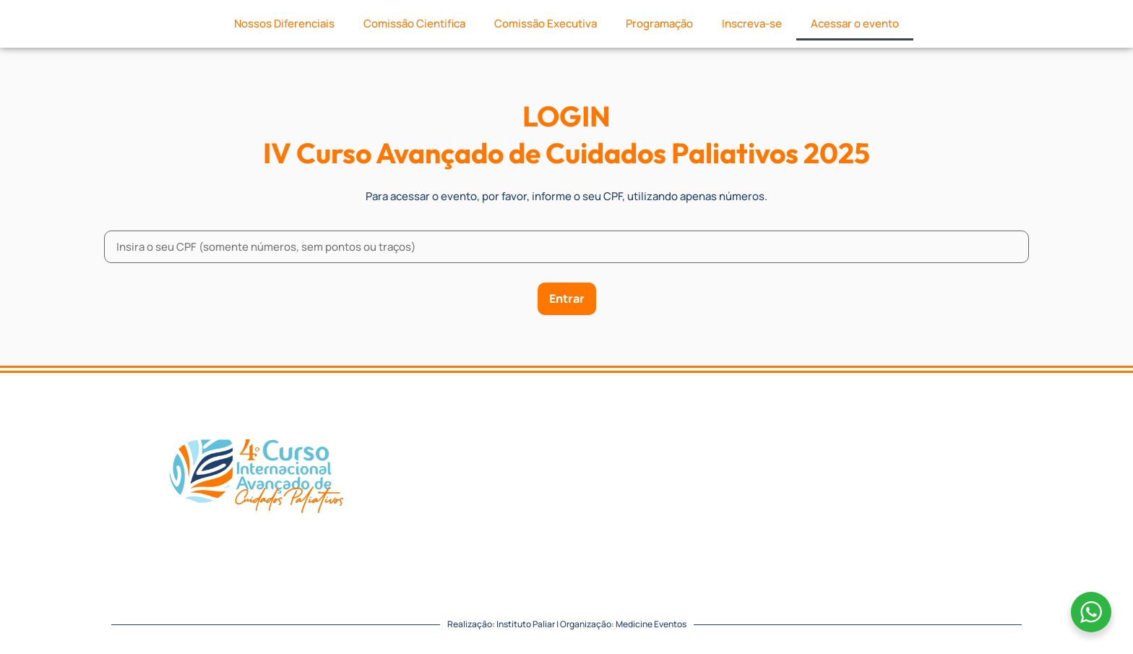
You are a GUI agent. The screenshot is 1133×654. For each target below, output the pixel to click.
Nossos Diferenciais (284, 23)
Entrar (567, 298)
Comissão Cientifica (414, 23)
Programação (659, 23)
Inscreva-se (752, 23)
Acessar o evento (855, 23)
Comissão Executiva (545, 23)
